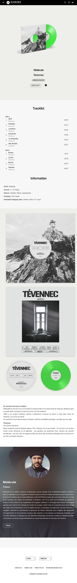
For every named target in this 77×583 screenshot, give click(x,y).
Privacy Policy (39, 567)
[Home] (14, 3)
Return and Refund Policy (54, 567)
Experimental (26, 193)
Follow (8, 526)
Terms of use (28, 567)
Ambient (13, 193)
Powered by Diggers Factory (38, 574)
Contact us (18, 567)
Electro (19, 193)
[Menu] (3, 2)
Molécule (38, 70)
